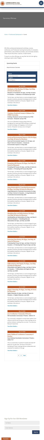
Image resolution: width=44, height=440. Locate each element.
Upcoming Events (12, 63)
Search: (10, 73)
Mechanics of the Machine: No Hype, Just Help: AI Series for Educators (21, 90)
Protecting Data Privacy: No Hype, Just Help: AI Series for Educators (21, 240)
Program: (10, 78)
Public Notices (8, 399)
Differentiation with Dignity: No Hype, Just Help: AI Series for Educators (21, 264)
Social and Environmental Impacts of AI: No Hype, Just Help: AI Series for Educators (22, 138)
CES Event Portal (9, 408)
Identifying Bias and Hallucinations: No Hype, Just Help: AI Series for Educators (20, 214)
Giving (6, 401)
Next (24, 355)
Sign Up (36, 432)
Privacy (6, 403)
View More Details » (22, 105)
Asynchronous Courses (13, 67)
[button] (41, 3)
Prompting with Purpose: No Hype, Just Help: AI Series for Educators (21, 164)
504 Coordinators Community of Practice (19, 314)
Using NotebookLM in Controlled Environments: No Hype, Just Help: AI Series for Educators (21, 188)
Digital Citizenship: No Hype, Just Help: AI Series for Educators (21, 290)
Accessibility (8, 405)
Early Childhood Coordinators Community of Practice (20, 335)
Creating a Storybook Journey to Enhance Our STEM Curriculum (20, 114)
